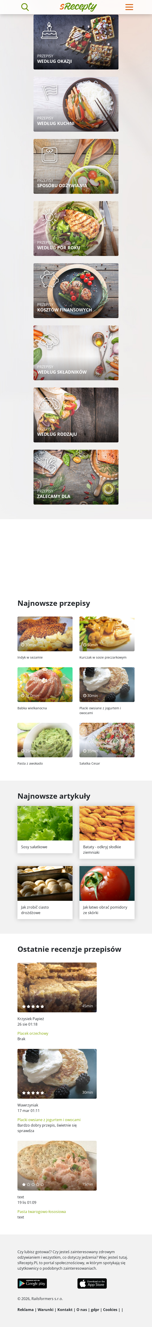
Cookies (110, 1309)
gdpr (95, 1309)
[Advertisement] (76, 553)
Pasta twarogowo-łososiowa (41, 1211)
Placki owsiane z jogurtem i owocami (49, 1119)
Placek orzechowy (32, 1033)
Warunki (45, 1309)
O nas (81, 1309)
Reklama (25, 1309)
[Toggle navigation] (129, 7)
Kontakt (65, 1309)
